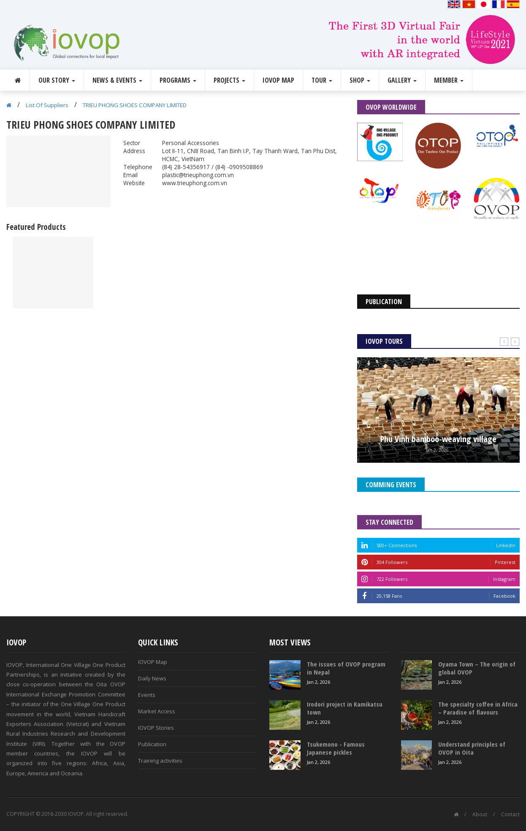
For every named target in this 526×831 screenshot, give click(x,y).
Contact (510, 814)
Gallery (402, 80)
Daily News (152, 678)
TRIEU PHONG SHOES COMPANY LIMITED (135, 105)
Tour (322, 80)
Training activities (160, 760)
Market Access (156, 711)
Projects (229, 80)
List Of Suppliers (47, 105)
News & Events (117, 80)
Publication (152, 744)
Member (449, 80)
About (479, 814)
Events (146, 695)
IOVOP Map (278, 80)
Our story (56, 80)
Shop (360, 80)
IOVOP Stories (156, 727)
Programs (178, 80)
